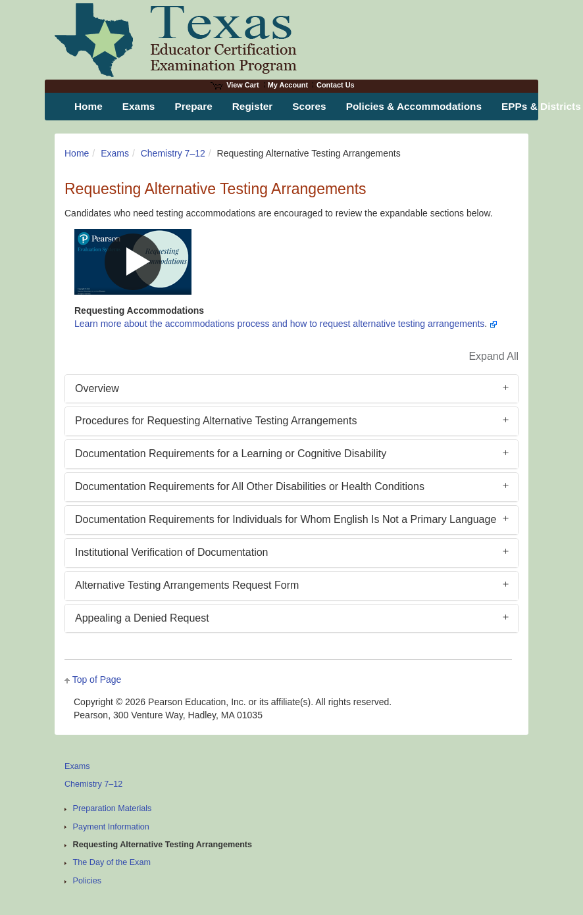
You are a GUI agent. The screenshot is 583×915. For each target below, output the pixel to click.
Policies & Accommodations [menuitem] (414, 106)
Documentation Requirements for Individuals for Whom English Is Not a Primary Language (285, 519)
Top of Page (97, 679)
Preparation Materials (112, 808)
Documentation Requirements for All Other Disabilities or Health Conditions (249, 486)
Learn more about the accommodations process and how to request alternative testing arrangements (279, 323)
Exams (115, 153)
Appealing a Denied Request (142, 618)
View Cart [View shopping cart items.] (235, 85)
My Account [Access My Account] (288, 85)
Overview (97, 388)
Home (76, 153)
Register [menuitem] (252, 106)
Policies (87, 880)
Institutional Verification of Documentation (171, 552)
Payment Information (111, 826)
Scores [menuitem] (309, 106)
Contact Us (336, 85)
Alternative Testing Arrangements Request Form (187, 585)
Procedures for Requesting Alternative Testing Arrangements (216, 420)
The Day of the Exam (112, 862)
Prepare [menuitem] (193, 106)
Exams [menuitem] (138, 106)
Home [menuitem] (88, 106)
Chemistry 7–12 (173, 153)
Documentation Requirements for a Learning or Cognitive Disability (230, 453)
